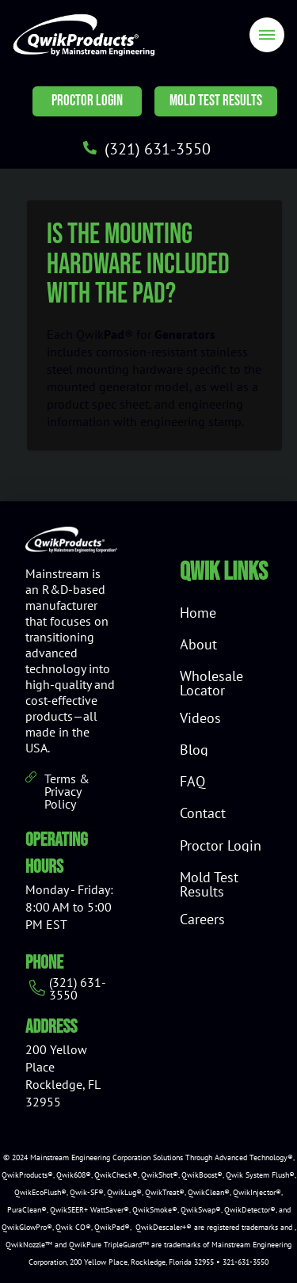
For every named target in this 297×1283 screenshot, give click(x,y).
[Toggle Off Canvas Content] (266, 34)
